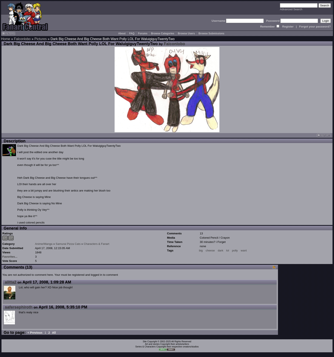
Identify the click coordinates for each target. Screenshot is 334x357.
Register (288, 26)
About (122, 33)
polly (235, 250)
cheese (210, 250)
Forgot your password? (315, 26)
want (244, 250)
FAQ (131, 33)
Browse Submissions (211, 33)
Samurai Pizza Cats (68, 243)
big (201, 250)
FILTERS (8, 33)
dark (220, 250)
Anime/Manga (43, 243)
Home (5, 39)
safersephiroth (19, 307)
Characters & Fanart (96, 243)
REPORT (323, 135)
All (54, 332)
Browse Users (186, 33)
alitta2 (10, 282)
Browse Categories (162, 33)
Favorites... (9, 256)
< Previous (34, 332)
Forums (142, 33)
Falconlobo (22, 39)
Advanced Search (291, 9)
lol (227, 250)
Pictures (41, 39)
